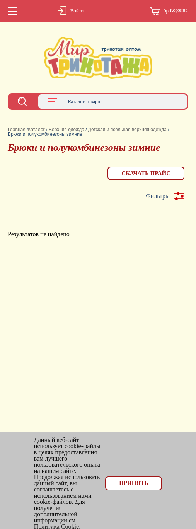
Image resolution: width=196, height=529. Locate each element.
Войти (77, 11)
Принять (133, 483)
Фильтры (158, 196)
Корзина (168, 11)
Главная (17, 129)
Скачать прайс (145, 173)
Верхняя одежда (66, 129)
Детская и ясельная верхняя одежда (127, 129)
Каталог (36, 129)
